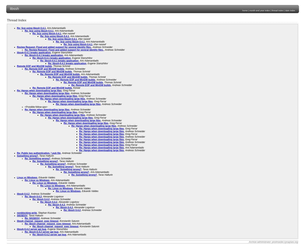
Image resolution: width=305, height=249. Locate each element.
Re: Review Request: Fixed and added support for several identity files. (64, 50)
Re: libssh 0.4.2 (33, 196)
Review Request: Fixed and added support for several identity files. (54, 47)
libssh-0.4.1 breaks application (34, 52)
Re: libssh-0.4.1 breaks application (44, 55)
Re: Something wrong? (37, 158)
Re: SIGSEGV (32, 218)
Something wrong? (27, 155)
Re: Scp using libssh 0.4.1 (31, 28)
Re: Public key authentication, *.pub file (39, 153)
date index (290, 10)
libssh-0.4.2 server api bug (31, 229)
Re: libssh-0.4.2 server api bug (41, 232)
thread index (278, 10)
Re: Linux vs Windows (37, 180)
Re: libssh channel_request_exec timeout (48, 223)
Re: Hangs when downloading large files (39, 90)
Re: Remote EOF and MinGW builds (44, 69)
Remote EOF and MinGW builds (34, 66)
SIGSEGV (22, 215)
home (245, 10)
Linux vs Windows (27, 177)
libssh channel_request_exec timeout (37, 221)
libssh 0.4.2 (23, 194)
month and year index (259, 10)
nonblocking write (27, 213)
